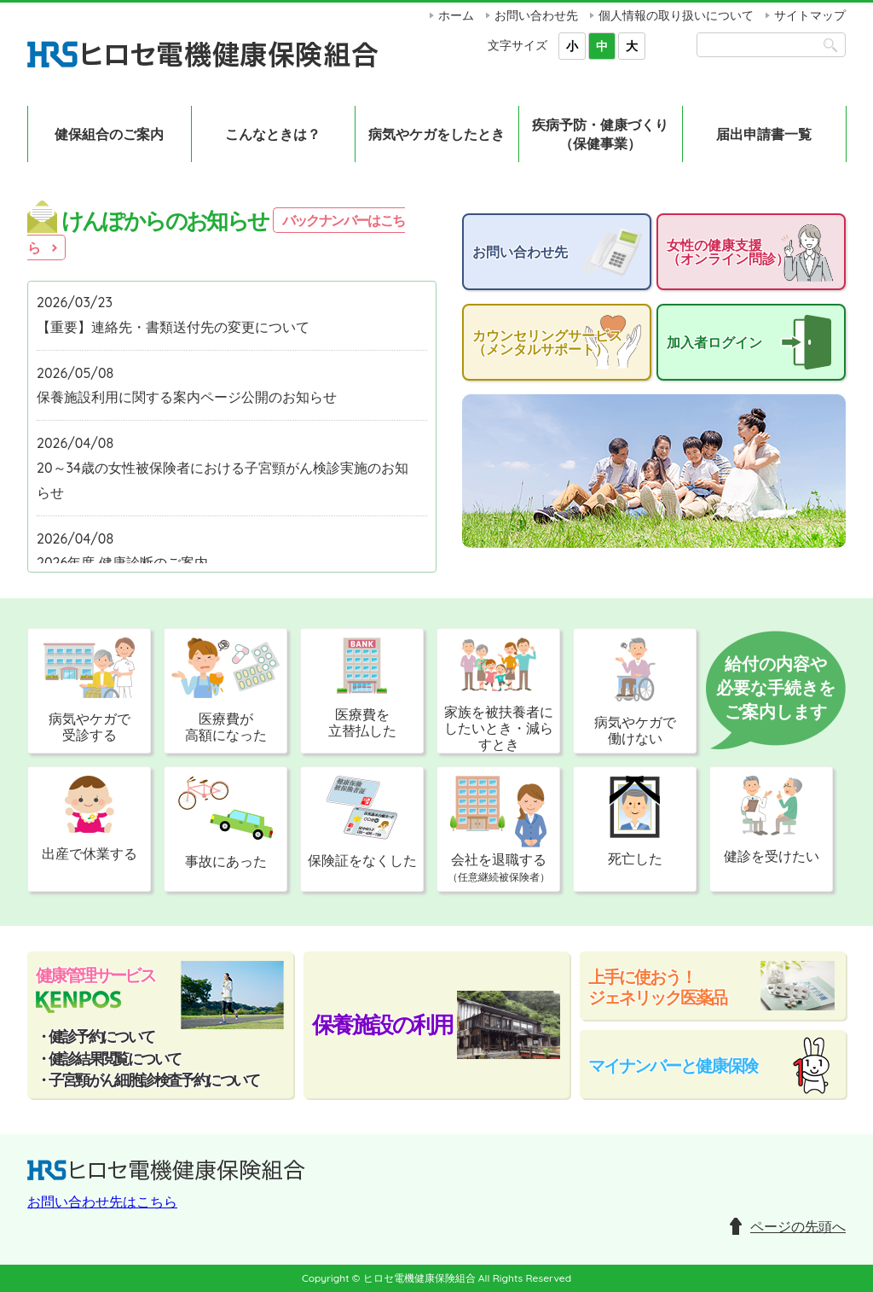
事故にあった (225, 823)
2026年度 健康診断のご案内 (122, 562)
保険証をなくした (362, 822)
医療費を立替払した (362, 688)
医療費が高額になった (225, 690)
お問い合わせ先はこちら (102, 1201)
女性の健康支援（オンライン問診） (728, 251)
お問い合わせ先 (536, 15)
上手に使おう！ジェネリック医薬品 (657, 987)
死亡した (635, 821)
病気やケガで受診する (89, 690)
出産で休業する (89, 819)
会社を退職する (499, 829)
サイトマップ (810, 15)
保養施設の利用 (382, 1024)
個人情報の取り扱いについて (676, 15)
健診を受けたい (771, 820)
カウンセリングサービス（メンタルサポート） (547, 342)
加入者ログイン (714, 342)
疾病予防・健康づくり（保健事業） (600, 134)
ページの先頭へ (798, 1226)
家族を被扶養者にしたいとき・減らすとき (498, 695)
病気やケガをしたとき (436, 134)
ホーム (456, 15)
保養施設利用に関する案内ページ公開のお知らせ (187, 396)
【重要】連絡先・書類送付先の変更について (173, 326)
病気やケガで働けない (635, 692)
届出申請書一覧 (764, 134)
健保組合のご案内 (109, 134)
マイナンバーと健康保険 (672, 1065)
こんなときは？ (273, 134)
